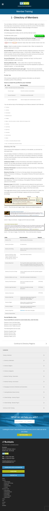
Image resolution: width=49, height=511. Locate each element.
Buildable (4, 505)
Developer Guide (5, 488)
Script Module (7, 493)
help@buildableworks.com (9, 461)
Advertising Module (8, 491)
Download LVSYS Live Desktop (13, 467)
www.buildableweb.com (8, 462)
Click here (22, 310)
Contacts (6, 487)
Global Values (7, 497)
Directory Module (7, 495)
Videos (3, 498)
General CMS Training (8, 483)
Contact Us (13, 475)
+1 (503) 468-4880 (9, 456)
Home (3, 478)
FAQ (3, 500)
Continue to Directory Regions (24, 343)
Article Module (7, 490)
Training (3, 480)
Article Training (7, 481)
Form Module (7, 494)
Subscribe (13, 471)
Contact (3, 502)
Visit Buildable (23, 434)
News (3, 503)
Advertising (6, 484)
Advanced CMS (7, 485)
